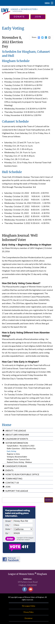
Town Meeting (13, 478)
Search (48, 500)
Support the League (16, 491)
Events (9, 470)
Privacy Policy (29, 612)
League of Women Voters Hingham (27, 574)
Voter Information (16, 443)
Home (6, 425)
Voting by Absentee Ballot (17, 457)
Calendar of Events (16, 438)
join (38, 17)
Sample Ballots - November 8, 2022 (20, 446)
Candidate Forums (16, 466)
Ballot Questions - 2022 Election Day (21, 448)
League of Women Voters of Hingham (30, 597)
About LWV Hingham (17, 434)
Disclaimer (29, 618)
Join (7, 486)
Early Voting (11, 451)
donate (19, 17)
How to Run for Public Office (22, 474)
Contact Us (12, 482)
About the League (15, 430)
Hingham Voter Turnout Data (18, 459)
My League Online (28, 606)
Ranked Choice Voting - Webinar (19, 462)
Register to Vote (13, 454)
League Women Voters (24, 10)
